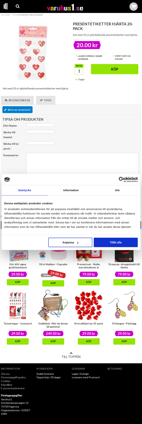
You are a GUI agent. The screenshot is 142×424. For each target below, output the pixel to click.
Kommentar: (11, 155)
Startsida (5, 15)
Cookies (5, 381)
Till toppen (71, 355)
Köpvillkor (6, 384)
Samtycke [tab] (24, 190)
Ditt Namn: (10, 125)
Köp (114, 69)
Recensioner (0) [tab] (17, 100)
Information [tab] (71, 190)
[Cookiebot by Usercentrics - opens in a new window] (121, 179)
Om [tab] (117, 190)
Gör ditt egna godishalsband (18, 266)
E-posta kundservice (13, 388)
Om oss (5, 373)
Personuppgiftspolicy (13, 377)
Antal (79, 66)
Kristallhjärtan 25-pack (88, 323)
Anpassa (70, 242)
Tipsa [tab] (45, 100)
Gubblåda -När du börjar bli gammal (53, 325)
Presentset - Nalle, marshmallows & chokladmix (88, 267)
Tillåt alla (116, 242)
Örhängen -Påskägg (124, 323)
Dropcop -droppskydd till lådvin (124, 266)
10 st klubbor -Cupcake (53, 264)
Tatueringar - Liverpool (18, 323)
